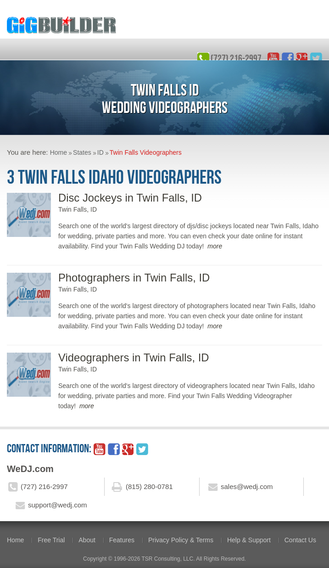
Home (58, 152)
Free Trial (51, 540)
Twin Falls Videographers (146, 152)
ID (100, 152)
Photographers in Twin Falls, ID (134, 277)
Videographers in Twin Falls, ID (133, 357)
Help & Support (249, 540)
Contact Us (300, 540)
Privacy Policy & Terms (180, 540)
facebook (288, 58)
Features (121, 540)
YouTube (273, 58)
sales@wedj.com (247, 486)
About (86, 540)
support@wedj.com (57, 505)
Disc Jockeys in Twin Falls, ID (130, 197)
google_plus (302, 58)
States (82, 152)
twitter (316, 58)
